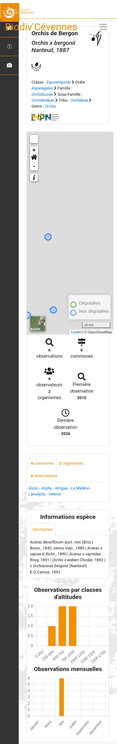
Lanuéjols (37, 494)
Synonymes (42, 529)
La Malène (80, 488)
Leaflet (76, 332)
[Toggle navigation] (103, 27)
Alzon (33, 488)
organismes (71, 463)
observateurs (44, 475)
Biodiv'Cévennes (41, 27)
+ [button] (34, 150)
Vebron (55, 494)
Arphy (46, 488)
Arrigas (61, 488)
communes (42, 463)
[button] (34, 158)
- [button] (34, 166)
